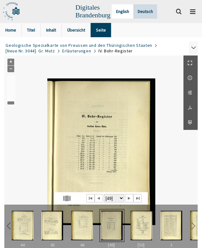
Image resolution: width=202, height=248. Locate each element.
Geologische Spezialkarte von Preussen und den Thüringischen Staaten (79, 45)
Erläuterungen (76, 51)
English (122, 11)
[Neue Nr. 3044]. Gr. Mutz (30, 51)
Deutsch (145, 11)
